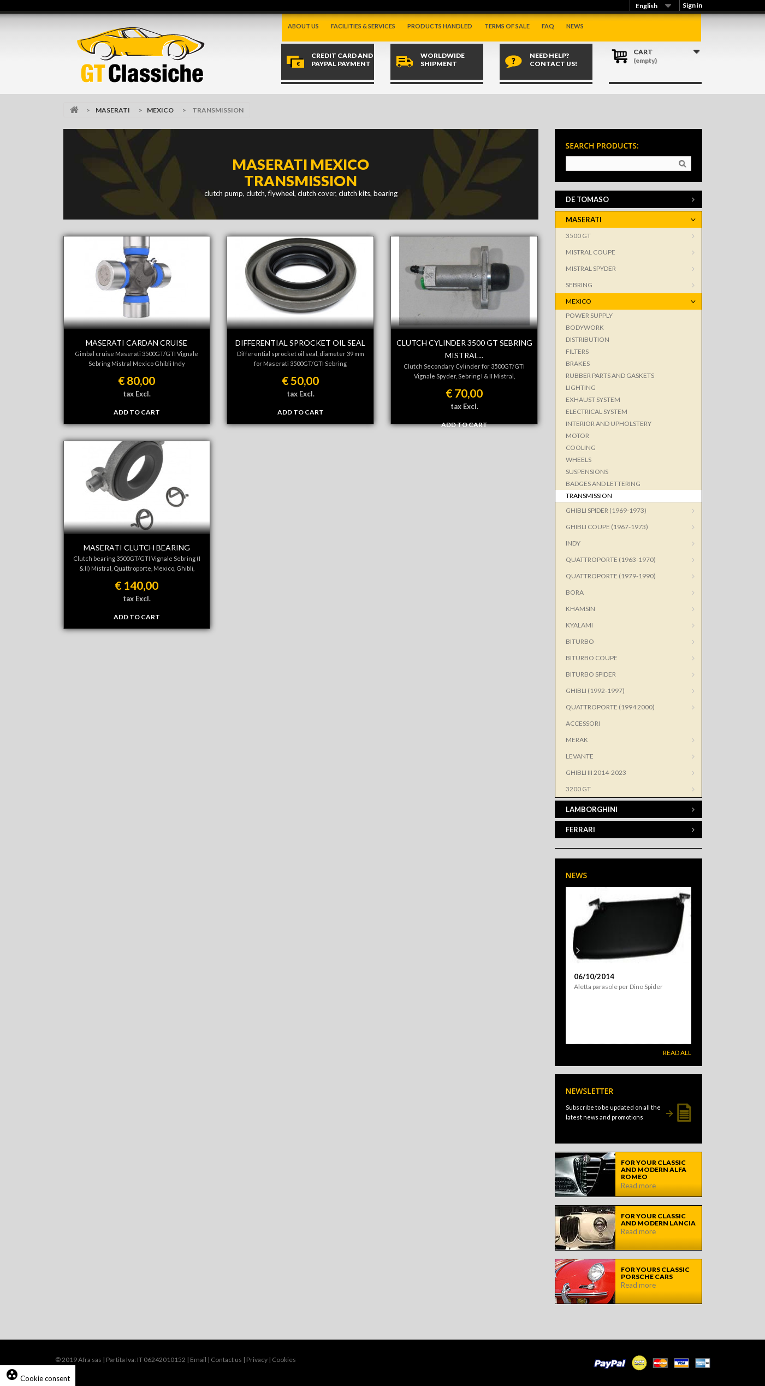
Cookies (284, 1359)
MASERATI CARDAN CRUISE (136, 342)
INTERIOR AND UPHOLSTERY (608, 423)
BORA (575, 592)
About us (303, 25)
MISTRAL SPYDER (591, 268)
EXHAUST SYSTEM (593, 399)
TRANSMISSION (589, 495)
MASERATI (113, 110)
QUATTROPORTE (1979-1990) (611, 576)
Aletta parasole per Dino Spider (618, 986)
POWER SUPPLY (589, 315)
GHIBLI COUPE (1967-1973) (607, 527)
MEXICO (160, 110)
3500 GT (578, 236)
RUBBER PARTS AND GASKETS (610, 375)
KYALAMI (579, 625)
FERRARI (580, 829)
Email (198, 1359)
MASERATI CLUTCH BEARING (137, 547)
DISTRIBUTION (587, 339)
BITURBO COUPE (592, 658)
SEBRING (579, 285)
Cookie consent (37, 1378)
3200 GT (578, 789)
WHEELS (578, 459)
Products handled (439, 25)
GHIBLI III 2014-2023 (596, 772)
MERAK (577, 740)
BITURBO (580, 641)
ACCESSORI (583, 723)
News (575, 25)
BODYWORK (585, 327)
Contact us (226, 1359)
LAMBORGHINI (592, 809)
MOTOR (577, 435)
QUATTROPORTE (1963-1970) (611, 559)
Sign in (692, 5)
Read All (677, 1053)
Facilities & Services (363, 25)
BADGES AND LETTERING (603, 483)
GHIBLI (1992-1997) (595, 690)
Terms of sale (507, 25)
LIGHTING (581, 387)
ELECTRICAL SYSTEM (596, 411)
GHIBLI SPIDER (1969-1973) (606, 510)
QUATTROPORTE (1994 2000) (610, 707)
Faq (548, 25)
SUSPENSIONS (587, 471)
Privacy (257, 1359)
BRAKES (578, 363)
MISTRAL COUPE (590, 252)
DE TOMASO (587, 199)
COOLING (581, 447)
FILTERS (577, 351)
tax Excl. (137, 393)
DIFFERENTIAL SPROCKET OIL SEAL (300, 342)
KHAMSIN (580, 609)
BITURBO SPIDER (591, 674)
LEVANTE (580, 756)
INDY (573, 543)
